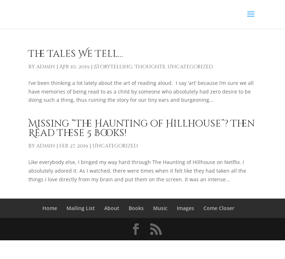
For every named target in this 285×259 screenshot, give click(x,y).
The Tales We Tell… (75, 54)
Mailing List (80, 208)
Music (160, 208)
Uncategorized (190, 66)
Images (185, 208)
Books (136, 208)
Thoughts (150, 66)
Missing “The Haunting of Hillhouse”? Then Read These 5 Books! (141, 129)
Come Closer (218, 208)
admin (45, 66)
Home (49, 208)
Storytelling (113, 66)
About (111, 208)
